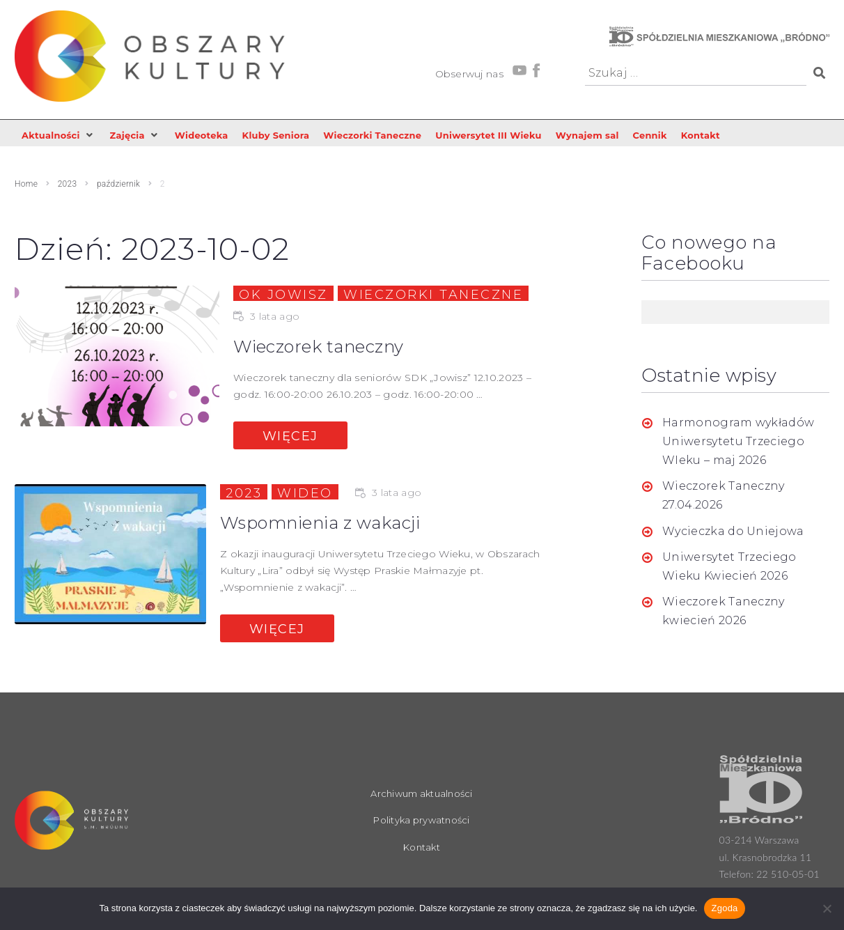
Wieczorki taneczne (433, 295)
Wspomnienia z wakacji (330, 524)
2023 (67, 185)
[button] (61, 136)
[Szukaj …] (695, 73)
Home (26, 185)
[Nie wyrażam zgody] (827, 908)
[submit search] (817, 73)
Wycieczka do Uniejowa (733, 531)
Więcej (290, 437)
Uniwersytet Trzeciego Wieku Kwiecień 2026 (729, 568)
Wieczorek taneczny (327, 347)
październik (119, 185)
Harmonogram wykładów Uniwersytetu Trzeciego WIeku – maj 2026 (738, 442)
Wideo (305, 494)
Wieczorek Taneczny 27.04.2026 (723, 497)
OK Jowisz (283, 295)
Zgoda (724, 908)
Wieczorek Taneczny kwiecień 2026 (723, 612)
